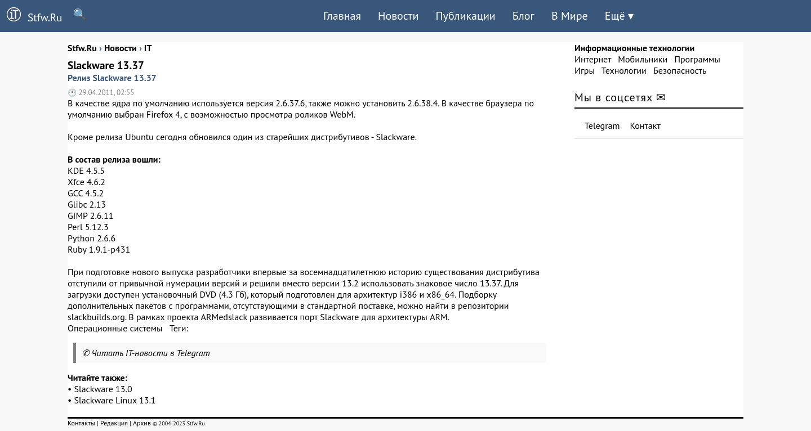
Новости (398, 15)
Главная (342, 15)
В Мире (569, 15)
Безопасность (679, 70)
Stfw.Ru (31, 15)
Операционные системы (115, 328)
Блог (523, 15)
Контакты (81, 423)
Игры (584, 70)
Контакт (645, 125)
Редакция (114, 423)
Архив (142, 423)
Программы (697, 59)
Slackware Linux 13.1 (115, 400)
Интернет (592, 59)
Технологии (624, 70)
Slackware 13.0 (103, 388)
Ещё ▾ (619, 15)
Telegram (602, 125)
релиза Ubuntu (125, 136)
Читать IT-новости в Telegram (150, 352)
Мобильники (642, 59)
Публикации (465, 15)
